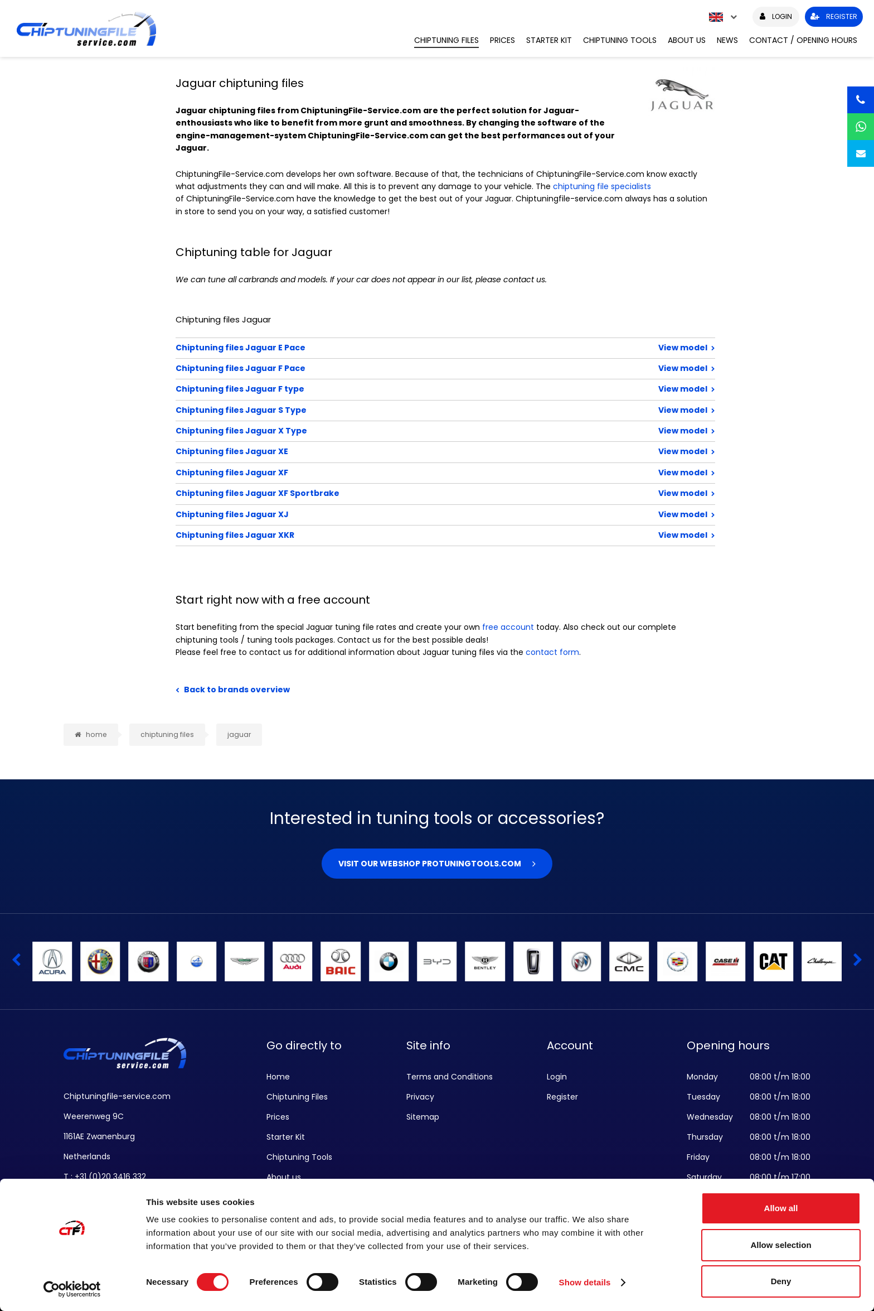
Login (557, 1076)
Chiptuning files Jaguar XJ (409, 514)
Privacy (420, 1096)
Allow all (781, 1208)
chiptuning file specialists (602, 186)
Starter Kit (549, 40)
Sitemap (422, 1116)
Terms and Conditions (449, 1076)
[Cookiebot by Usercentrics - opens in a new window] (72, 1289)
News (727, 40)
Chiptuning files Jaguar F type (409, 389)
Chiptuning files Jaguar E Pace (409, 347)
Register (562, 1096)
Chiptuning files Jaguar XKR (409, 535)
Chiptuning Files (446, 40)
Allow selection (780, 1245)
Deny (781, 1281)
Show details (585, 1282)
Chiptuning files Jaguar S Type (409, 410)
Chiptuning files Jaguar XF (409, 472)
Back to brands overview (237, 689)
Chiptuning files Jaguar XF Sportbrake (409, 493)
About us (687, 40)
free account (508, 627)
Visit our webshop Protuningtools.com (429, 863)
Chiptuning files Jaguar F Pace (409, 368)
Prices (502, 40)
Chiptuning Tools (620, 40)
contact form (552, 652)
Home (278, 1076)
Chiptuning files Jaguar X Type (409, 431)
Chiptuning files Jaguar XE (409, 451)
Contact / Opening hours (803, 40)
